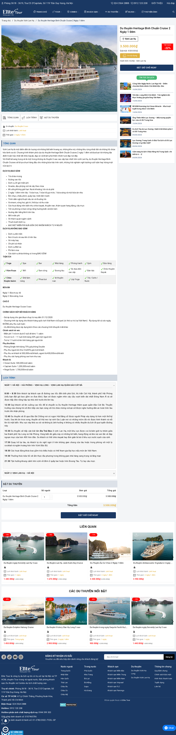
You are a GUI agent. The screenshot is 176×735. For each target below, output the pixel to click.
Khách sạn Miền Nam (115, 686)
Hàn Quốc (65, 680)
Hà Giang (88, 693)
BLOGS (130, 12)
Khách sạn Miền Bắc (117, 672)
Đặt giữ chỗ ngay (88, 516)
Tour (57, 12)
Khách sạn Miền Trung (115, 678)
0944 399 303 (44, 714)
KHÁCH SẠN (92, 12)
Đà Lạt (87, 680)
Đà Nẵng (88, 685)
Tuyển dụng (160, 688)
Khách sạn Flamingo (117, 700)
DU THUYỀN (112, 12)
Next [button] (115, 68)
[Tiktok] (9, 658)
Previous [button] (3, 68)
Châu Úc (65, 693)
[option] (59, 68)
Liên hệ (158, 692)
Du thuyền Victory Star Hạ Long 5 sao (64, 629)
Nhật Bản (65, 676)
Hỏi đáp (171, 3)
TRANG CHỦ (40, 12)
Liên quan (88, 528)
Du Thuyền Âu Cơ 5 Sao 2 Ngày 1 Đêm (107, 564)
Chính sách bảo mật (164, 676)
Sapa (86, 689)
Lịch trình (9, 378)
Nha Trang (89, 676)
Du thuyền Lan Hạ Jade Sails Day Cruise (65, 564)
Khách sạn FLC (115, 696)
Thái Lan (65, 685)
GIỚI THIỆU (157, 3)
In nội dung (130, 55)
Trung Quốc (66, 672)
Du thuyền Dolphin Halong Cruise (19, 629)
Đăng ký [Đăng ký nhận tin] (169, 658)
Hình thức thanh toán (162, 682)
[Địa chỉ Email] (133, 658)
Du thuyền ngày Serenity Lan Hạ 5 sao (21, 564)
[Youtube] (15, 658)
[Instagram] (20, 658)
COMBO (73, 12)
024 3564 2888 (120, 3)
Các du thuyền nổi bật (88, 592)
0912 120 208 (139, 3)
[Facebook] (3, 658)
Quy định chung (162, 672)
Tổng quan (10, 144)
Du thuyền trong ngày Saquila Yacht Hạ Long (110, 629)
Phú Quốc (88, 672)
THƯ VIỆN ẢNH (149, 12)
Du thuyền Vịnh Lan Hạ (140, 682)
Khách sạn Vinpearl (117, 692)
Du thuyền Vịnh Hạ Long (139, 674)
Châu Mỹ (65, 697)
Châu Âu (65, 689)
